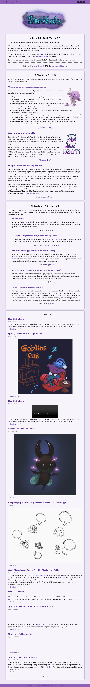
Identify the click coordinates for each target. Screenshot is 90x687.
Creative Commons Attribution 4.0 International (47, 685)
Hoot (36, 324)
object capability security (43, 56)
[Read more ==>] (15, 329)
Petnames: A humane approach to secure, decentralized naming (34, 251)
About (22, 2)
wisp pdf (54, 245)
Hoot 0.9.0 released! (16, 319)
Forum (32, 2)
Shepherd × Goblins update (20, 634)
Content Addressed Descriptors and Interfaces (28, 287)
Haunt (62, 685)
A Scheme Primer (19, 218)
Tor (40, 582)
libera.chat (63, 66)
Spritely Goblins (53, 239)
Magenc (37, 580)
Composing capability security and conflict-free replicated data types (37, 502)
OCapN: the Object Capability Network (25, 165)
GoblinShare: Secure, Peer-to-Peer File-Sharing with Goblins (34, 570)
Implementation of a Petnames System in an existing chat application (36, 270)
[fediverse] (33, 66)
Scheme (24, 222)
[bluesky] (41, 66)
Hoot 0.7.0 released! (16, 591)
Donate (81, 2)
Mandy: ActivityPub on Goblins (21, 429)
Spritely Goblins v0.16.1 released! (22, 657)
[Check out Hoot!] (45, 160)
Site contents (29, 685)
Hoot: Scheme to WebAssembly (21, 133)
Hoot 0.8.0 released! (16, 401)
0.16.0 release (75, 662)
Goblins (68, 580)
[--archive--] (45, 676)
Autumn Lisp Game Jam (42, 575)
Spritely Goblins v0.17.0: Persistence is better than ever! (32, 606)
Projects (13, 2)
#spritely (55, 66)
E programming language (30, 193)
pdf (50, 230)
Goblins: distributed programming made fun (27, 87)
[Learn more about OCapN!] (45, 197)
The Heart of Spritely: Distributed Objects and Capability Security (35, 236)
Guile (10, 326)
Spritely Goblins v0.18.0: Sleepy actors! (25, 334)
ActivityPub (42, 54)
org (53, 230)
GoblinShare (61, 577)
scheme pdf (46, 245)
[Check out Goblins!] (45, 128)
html (46, 230)
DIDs (65, 254)
